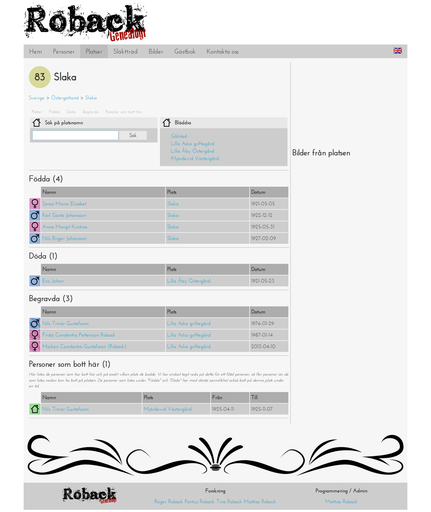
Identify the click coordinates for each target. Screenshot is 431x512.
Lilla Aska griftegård (192, 144)
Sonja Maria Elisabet (64, 204)
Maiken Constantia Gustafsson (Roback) (84, 346)
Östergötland (65, 98)
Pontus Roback (200, 502)
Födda (54, 111)
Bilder (156, 51)
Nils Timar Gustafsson (65, 323)
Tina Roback (229, 502)
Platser (94, 51)
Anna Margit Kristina (64, 227)
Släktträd (125, 51)
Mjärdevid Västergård (195, 158)
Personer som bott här (124, 111)
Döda (71, 111)
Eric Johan (52, 281)
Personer (64, 51)
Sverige (37, 98)
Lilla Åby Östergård (192, 151)
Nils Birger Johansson (64, 238)
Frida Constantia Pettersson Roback (78, 335)
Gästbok (185, 51)
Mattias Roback (260, 502)
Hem (35, 51)
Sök (133, 135)
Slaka (91, 98)
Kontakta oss (223, 51)
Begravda (91, 111)
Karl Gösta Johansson (64, 215)
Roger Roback (168, 502)
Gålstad (179, 136)
